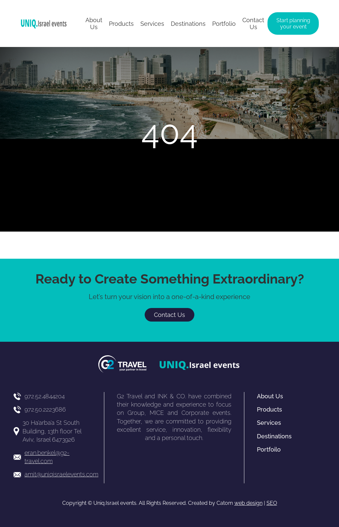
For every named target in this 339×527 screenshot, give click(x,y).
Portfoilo (269, 449)
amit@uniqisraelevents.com (61, 474)
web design (248, 503)
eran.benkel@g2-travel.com (47, 456)
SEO (271, 503)
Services (269, 422)
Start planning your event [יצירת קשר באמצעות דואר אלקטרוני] (293, 23)
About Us (270, 396)
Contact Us (169, 314)
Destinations (274, 436)
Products (269, 409)
